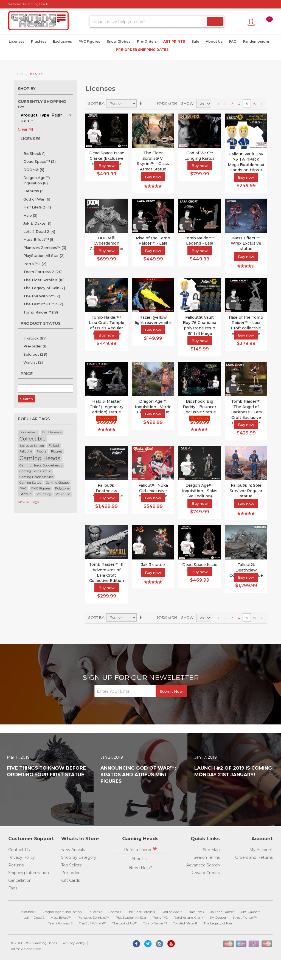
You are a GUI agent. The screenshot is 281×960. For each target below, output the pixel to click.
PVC (23, 488)
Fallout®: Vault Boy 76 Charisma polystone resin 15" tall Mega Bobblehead (199, 328)
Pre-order (35, 346)
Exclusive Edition (31, 446)
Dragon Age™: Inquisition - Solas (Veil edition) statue (199, 493)
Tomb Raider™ (40, 312)
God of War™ (171, 912)
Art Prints (174, 41)
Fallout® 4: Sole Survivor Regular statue (246, 490)
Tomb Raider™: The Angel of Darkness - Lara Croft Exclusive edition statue (246, 412)
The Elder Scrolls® (43, 280)
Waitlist (33, 362)
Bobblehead (28, 432)
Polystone (62, 488)
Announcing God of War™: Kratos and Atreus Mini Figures (138, 774)
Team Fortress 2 (43, 271)
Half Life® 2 (37, 207)
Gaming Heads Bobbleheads (40, 465)
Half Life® (196, 912)
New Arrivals (73, 849)
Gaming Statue (30, 483)
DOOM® (33, 169)
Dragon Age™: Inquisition (36, 180)
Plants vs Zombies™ (44, 247)
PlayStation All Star (43, 255)
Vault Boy (43, 494)
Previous (218, 104)
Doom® (114, 912)
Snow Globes (118, 41)
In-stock (35, 338)
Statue (25, 494)
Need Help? (140, 867)
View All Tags (28, 502)
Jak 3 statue (153, 564)
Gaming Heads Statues (36, 477)
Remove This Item (70, 115)
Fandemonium (256, 41)
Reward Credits (205, 872)
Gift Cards (70, 880)
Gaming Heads (39, 458)
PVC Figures (89, 41)
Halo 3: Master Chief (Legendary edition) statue (106, 406)
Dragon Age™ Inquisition (62, 912)
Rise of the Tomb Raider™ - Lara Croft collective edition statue (246, 325)
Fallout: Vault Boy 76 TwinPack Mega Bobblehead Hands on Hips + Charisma (246, 165)
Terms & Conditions (26, 949)
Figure (41, 451)
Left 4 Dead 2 (39, 231)
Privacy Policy (21, 857)
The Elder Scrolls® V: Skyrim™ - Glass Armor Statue (153, 161)
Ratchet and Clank (188, 917)
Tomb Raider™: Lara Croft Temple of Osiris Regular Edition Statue (106, 325)
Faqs (12, 888)
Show (187, 103)
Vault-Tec (63, 494)
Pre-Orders (147, 41)
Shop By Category (78, 857)
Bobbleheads (52, 432)
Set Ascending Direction (141, 103)
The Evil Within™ (41, 296)
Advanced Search (203, 865)
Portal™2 (34, 264)
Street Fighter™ (244, 917)
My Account (261, 849)
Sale (195, 41)
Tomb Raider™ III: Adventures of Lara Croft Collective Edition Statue (106, 575)
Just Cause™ (250, 912)
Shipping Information (28, 872)
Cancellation (20, 880)
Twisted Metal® (185, 923)
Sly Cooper (217, 917)
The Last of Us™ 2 (43, 304)
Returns (16, 865)
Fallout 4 (25, 451)
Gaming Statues (57, 483)
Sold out (35, 354)
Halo (30, 215)
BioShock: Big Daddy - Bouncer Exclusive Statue (199, 406)
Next (261, 104)
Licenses (16, 41)
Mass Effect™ (39, 239)
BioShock (34, 153)
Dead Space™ (39, 161)
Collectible (32, 439)
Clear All (25, 129)
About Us (214, 41)
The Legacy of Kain (44, 288)
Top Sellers (71, 865)
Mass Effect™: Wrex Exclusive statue (246, 243)
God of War (36, 199)
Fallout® (34, 191)
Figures (56, 451)
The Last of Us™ (124, 923)
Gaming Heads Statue (35, 471)
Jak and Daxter (222, 912)
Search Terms (207, 857)
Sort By (96, 103)
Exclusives (62, 41)
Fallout (54, 445)
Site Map (211, 849)
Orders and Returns (254, 857)
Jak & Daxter (37, 223)
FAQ (233, 41)
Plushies (38, 41)
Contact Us (19, 849)
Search (26, 399)
